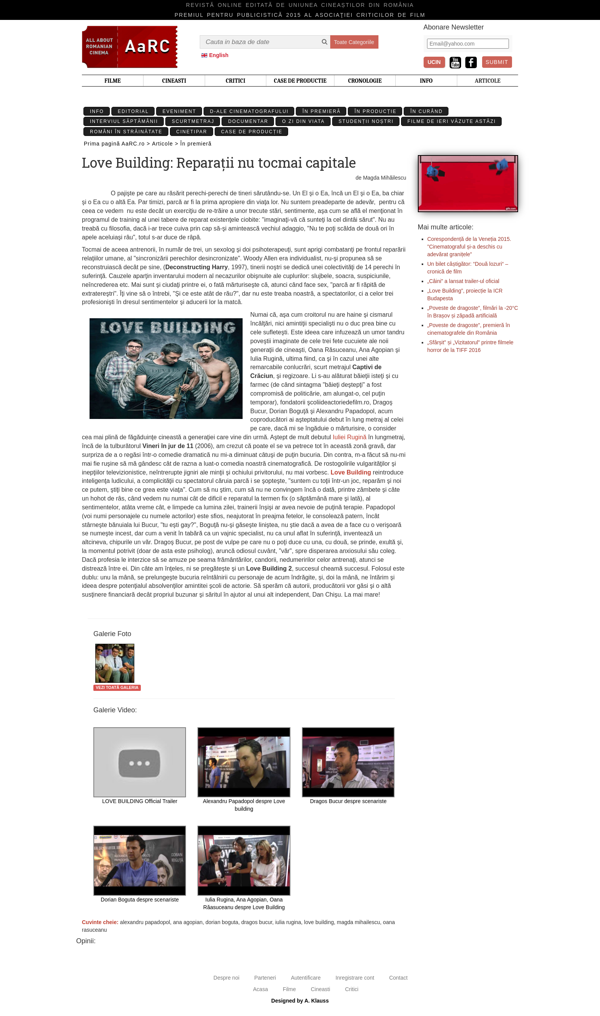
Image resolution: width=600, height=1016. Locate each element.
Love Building (351, 472)
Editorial (133, 111)
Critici (352, 989)
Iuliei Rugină (350, 437)
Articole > (165, 144)
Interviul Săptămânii (124, 121)
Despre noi (227, 978)
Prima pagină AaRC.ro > (117, 144)
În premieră (321, 111)
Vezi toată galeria (117, 687)
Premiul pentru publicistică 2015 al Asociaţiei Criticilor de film (300, 15)
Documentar (248, 121)
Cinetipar (191, 131)
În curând (426, 111)
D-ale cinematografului (249, 111)
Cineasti (320, 989)
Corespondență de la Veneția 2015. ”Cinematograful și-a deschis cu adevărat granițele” (469, 246)
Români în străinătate (126, 131)
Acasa (260, 989)
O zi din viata (303, 121)
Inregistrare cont (355, 978)
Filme (289, 989)
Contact (398, 978)
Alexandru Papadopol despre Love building (243, 769)
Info (97, 111)
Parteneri (265, 978)
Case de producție (252, 131)
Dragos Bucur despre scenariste (348, 765)
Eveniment (179, 111)
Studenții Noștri (366, 121)
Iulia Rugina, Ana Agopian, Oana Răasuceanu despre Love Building (243, 868)
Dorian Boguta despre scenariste (139, 864)
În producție (375, 111)
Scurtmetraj (193, 121)
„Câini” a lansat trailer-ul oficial (463, 281)
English (219, 55)
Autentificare (306, 978)
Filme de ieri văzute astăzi (452, 121)
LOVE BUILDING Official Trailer (139, 765)
